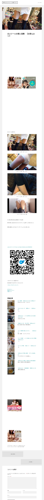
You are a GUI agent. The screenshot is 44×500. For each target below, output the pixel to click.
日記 (24, 445)
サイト (8, 487)
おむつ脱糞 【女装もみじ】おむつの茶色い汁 (26, 300)
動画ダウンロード (10, 290)
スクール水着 (17, 446)
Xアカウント (9, 289)
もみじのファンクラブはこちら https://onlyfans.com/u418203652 (19, 247)
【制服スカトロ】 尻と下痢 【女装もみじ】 (26, 323)
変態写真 (20, 445)
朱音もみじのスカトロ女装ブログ (10, 2)
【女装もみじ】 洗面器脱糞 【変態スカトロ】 (27, 368)
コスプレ (9, 446)
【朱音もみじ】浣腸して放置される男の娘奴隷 (26, 360)
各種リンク (9, 291)
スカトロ (17, 445)
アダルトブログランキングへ (12, 285)
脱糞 (23, 446)
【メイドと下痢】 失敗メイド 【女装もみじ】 (27, 345)
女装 (22, 445)
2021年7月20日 (10, 445)
